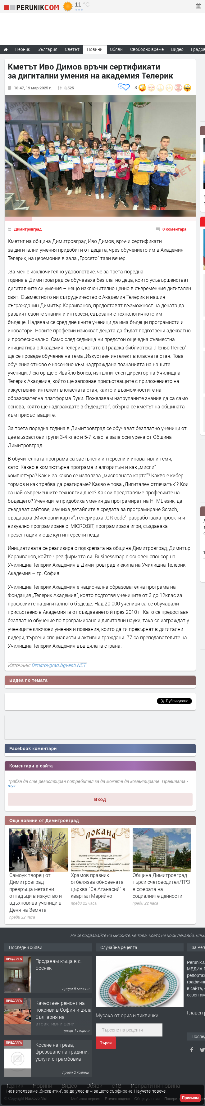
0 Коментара (174, 229)
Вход (100, 799)
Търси (106, 1043)
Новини (94, 49)
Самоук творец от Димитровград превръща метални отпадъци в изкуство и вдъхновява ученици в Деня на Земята (35, 892)
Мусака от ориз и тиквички (127, 1015)
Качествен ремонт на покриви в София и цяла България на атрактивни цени (63, 1013)
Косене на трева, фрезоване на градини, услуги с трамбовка (62, 1051)
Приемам (190, 1098)
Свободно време (147, 49)
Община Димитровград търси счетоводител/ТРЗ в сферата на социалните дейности (161, 885)
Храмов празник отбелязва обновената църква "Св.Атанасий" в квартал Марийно (98, 885)
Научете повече (150, 1091)
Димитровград (28, 229)
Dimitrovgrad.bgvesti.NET (58, 665)
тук (12, 785)
